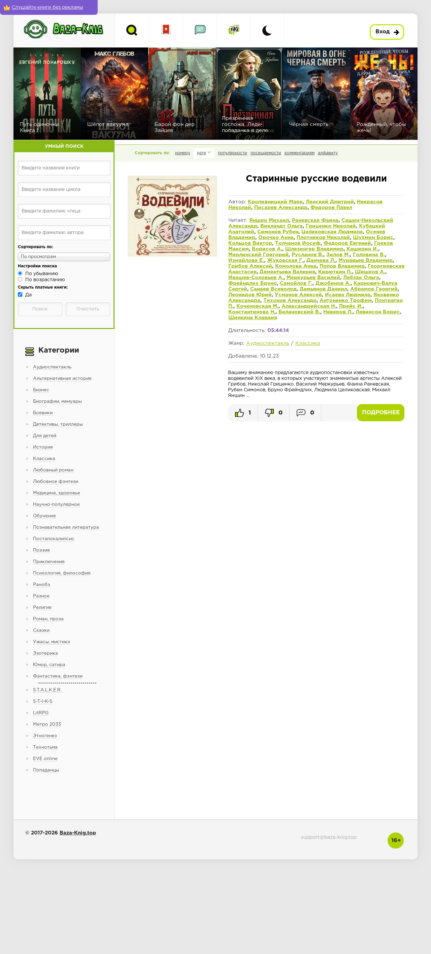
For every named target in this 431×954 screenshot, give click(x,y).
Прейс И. (351, 306)
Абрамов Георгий (374, 289)
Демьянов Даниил (323, 289)
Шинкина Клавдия (252, 318)
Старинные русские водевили (316, 179)
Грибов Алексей (250, 266)
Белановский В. (299, 312)
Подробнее (381, 412)
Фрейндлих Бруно (252, 283)
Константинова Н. (251, 312)
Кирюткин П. (335, 272)
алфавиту (328, 153)
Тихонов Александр (290, 300)
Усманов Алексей (298, 295)
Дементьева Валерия (287, 272)
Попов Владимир (342, 266)
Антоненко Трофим (346, 300)
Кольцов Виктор (250, 243)
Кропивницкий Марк (275, 202)
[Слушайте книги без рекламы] (49, 7)
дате (201, 153)
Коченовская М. (257, 306)
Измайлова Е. (246, 260)
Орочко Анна (276, 237)
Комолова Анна (296, 266)
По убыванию (41, 274)
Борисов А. (267, 249)
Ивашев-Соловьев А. (256, 277)
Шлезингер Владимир (314, 249)
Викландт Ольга (281, 226)
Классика (307, 343)
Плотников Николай (323, 237)
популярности (232, 153)
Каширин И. (362, 249)
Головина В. (369, 255)
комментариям (299, 153)
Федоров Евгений (347, 243)
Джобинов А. (333, 283)
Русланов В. (307, 255)
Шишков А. (370, 272)
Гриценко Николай (331, 226)
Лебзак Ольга (361, 277)
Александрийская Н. (308, 306)
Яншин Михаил (269, 220)
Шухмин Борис (373, 237)
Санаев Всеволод (273, 289)
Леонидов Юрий (250, 295)
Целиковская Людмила (332, 232)
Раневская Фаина (315, 220)
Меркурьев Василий (313, 277)
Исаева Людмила (347, 295)
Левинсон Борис (378, 312)
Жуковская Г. (285, 260)
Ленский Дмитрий (330, 202)
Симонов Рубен (277, 232)
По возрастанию (45, 280)
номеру (182, 153)
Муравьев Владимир (365, 260)
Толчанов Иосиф (298, 243)
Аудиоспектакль (267, 343)
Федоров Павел (331, 207)
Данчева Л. (320, 260)
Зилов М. (338, 255)
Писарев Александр (280, 207)
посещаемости (266, 153)
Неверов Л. (338, 312)
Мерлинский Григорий (258, 255)
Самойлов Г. (296, 283)
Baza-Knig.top (78, 833)
